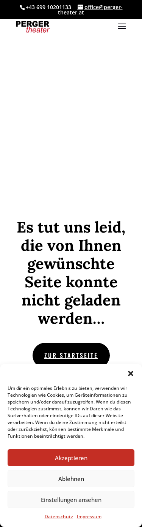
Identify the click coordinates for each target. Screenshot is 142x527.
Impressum (89, 516)
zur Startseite (71, 355)
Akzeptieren (71, 458)
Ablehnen (71, 479)
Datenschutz (59, 516)
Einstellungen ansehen (71, 499)
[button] (130, 373)
